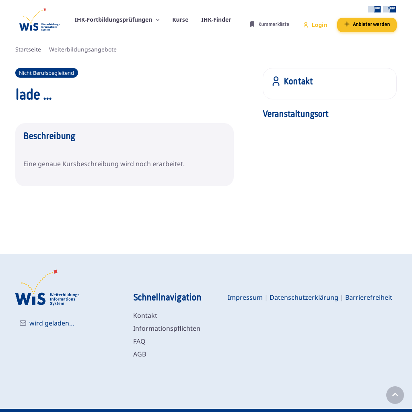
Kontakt (145, 315)
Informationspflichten (166, 328)
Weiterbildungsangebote (83, 49)
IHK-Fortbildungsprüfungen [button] (114, 19)
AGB (139, 354)
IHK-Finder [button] (216, 19)
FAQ (139, 341)
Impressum (245, 297)
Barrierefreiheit (368, 297)
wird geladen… (51, 323)
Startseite (28, 49)
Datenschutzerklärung (304, 297)
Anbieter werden (367, 24)
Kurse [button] (180, 19)
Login (315, 25)
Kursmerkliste (269, 24)
